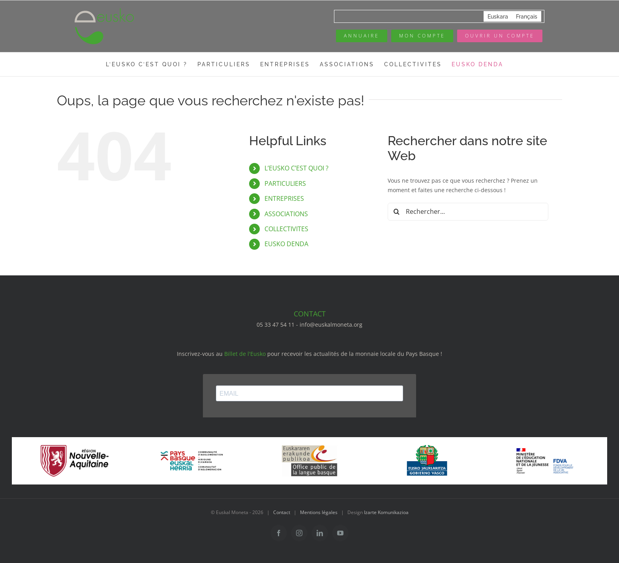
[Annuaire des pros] (361, 36)
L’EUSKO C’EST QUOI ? (296, 168)
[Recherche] (396, 212)
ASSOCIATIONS (286, 213)
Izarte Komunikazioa (386, 512)
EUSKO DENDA (286, 243)
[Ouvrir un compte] (499, 36)
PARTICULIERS (285, 183)
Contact (281, 512)
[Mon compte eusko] (422, 36)
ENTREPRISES (284, 198)
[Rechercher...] (468, 212)
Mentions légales (319, 512)
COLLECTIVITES (286, 228)
